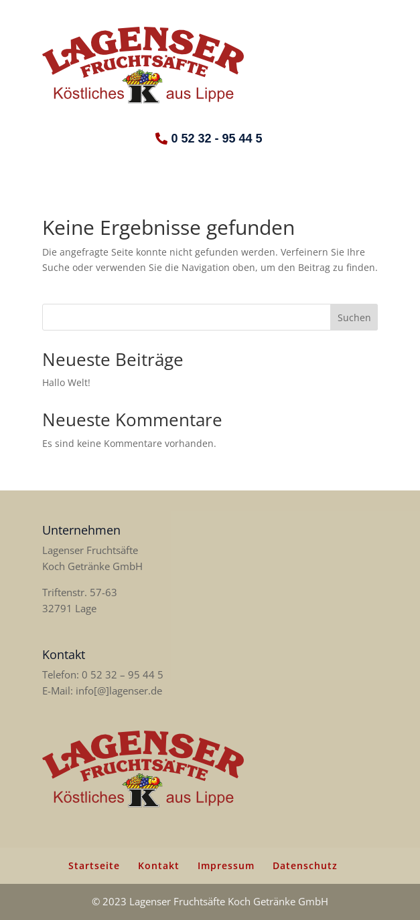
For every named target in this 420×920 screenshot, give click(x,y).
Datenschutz (305, 865)
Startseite (94, 865)
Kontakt (159, 865)
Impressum (226, 865)
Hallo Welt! (66, 382)
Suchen (354, 317)
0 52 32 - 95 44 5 (216, 138)
